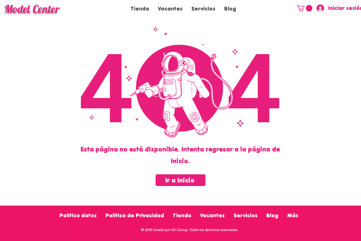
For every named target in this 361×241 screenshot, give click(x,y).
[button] (304, 8)
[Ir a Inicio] (180, 180)
